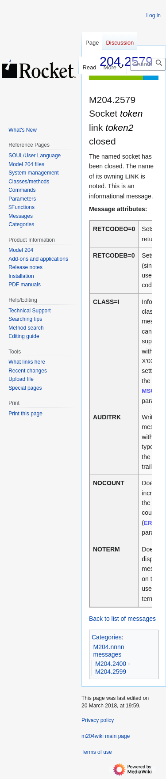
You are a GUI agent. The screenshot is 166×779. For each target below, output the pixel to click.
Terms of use (96, 752)
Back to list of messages (122, 618)
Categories (107, 637)
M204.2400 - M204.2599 (112, 667)
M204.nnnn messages (108, 650)
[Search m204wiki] (148, 64)
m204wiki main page (105, 736)
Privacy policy (97, 720)
